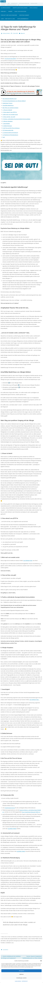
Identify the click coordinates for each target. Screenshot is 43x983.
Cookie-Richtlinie (18, 981)
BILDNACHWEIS (34, 3)
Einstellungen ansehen (21, 977)
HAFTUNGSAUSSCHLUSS (24, 3)
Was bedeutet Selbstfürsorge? (10, 98)
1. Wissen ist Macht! (7, 109)
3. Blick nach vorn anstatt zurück (10, 114)
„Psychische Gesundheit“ (10, 58)
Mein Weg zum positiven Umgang (11, 107)
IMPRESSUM (3, 3)
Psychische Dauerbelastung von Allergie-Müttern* (15, 100)
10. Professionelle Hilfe (8, 130)
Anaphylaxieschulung (10, 807)
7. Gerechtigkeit (6, 123)
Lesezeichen (6, 951)
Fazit (3, 137)
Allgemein (25, 33)
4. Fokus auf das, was (9, 116)
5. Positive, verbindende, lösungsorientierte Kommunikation (17, 119)
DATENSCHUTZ (25, 981)
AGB (9, 3)
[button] (41, 960)
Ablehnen (21, 974)
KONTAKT (3, 5)
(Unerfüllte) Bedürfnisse (8, 105)
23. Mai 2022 (17, 33)
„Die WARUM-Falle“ (28, 560)
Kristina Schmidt (7, 33)
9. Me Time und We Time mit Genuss (11, 128)
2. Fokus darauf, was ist (10, 112)
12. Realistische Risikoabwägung (10, 134)
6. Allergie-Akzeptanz (8, 121)
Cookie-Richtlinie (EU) (12, 5)
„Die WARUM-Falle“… (34, 699)
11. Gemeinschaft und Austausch (10, 132)
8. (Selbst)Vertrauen (7, 125)
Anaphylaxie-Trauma (7, 103)
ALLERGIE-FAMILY (12, 830)
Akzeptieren (21, 970)
